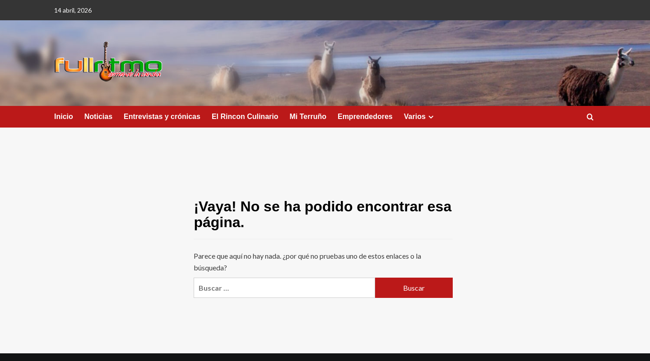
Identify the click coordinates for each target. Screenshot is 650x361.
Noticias (98, 116)
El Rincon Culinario (245, 116)
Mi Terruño (307, 116)
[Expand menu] (431, 117)
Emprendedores (365, 116)
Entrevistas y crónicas (162, 116)
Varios (420, 117)
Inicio (63, 116)
